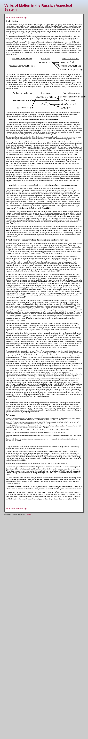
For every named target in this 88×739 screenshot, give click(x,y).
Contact (28, 514)
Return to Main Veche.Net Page (16, 18)
